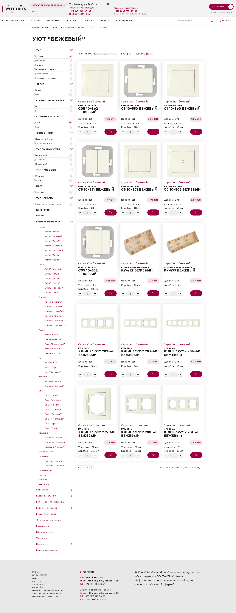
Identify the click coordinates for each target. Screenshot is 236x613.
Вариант (43, 377)
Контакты (104, 21)
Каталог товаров (39, 575)
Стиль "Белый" (52, 395)
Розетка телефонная (44, 74)
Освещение (42, 490)
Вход (214, 13)
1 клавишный (41, 155)
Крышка (39, 65)
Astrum (42, 227)
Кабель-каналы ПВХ (46, 496)
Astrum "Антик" (52, 232)
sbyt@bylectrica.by (79, 14)
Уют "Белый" (51, 363)
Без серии (44, 484)
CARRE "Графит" (53, 279)
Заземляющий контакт (45, 139)
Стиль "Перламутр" (54, 419)
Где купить (227, 21)
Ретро (42, 330)
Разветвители (43, 526)
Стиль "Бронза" (52, 424)
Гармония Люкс (46, 470)
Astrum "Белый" (52, 241)
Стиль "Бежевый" (53, 414)
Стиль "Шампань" (53, 410)
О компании (53, 21)
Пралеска (43, 433)
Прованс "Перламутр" (56, 325)
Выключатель (42, 61)
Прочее (40, 544)
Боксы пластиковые (46, 514)
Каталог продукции (51, 27)
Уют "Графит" (51, 367)
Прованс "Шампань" (54, 316)
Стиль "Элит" (51, 428)
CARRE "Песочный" (54, 288)
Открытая (40, 176)
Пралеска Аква (46, 452)
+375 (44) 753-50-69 (125, 11)
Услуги (88, 21)
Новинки (40, 216)
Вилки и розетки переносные (51, 502)
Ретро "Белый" (52, 335)
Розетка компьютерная (46, 69)
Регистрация (226, 13)
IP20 (38, 123)
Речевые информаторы (47, 550)
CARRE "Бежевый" (53, 269)
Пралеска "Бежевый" (55, 442)
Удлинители (42, 538)
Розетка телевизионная (46, 78)
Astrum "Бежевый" (54, 236)
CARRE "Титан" (52, 293)
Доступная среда (126, 21)
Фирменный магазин (126, 8)
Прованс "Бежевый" (54, 321)
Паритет (43, 480)
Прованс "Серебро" (55, 311)
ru (33, 11)
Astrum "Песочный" (54, 250)
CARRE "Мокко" (52, 283)
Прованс (43, 297)
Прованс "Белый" (53, 302)
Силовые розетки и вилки (49, 520)
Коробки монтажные (46, 508)
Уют (89, 27)
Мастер (42, 475)
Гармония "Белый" (54, 461)
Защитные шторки (44, 143)
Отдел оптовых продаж (83, 8)
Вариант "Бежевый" (54, 386)
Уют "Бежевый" (101, 27)
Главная (35, 27)
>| (92, 468)
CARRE (42, 264)
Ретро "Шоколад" (53, 353)
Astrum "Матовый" (54, 246)
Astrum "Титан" (52, 255)
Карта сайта (37, 587)
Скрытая (39, 180)
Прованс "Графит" (54, 307)
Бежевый (40, 192)
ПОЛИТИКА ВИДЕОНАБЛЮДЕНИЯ (45, 596)
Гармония (43, 456)
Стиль (38, 90)
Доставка (72, 21)
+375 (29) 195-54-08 (80, 11)
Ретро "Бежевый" (53, 339)
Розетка (39, 56)
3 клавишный (41, 164)
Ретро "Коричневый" (55, 344)
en (37, 11)
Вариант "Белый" (53, 381)
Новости (35, 21)
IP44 (37, 127)
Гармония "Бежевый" (55, 466)
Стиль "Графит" (52, 405)
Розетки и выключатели (73, 27)
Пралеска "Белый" (54, 438)
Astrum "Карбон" (53, 260)
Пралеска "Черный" (54, 447)
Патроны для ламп (45, 532)
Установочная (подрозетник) (48, 204)
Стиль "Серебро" (53, 400)
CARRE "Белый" (52, 274)
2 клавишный (41, 160)
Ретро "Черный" (53, 349)
